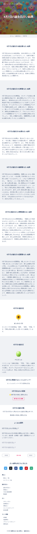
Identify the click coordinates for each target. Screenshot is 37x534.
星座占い (5, 489)
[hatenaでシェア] (21, 468)
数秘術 (5, 494)
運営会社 (5, 524)
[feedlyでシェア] (31, 468)
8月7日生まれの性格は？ (10, 428)
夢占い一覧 (6, 478)
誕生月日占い (7, 487)
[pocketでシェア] (26, 468)
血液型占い (6, 503)
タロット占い (7, 501)
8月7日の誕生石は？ (9, 447)
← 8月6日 (5, 455)
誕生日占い (18, 36)
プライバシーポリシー (9, 521)
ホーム (12, 36)
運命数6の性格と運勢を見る (18, 415)
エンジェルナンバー (8, 508)
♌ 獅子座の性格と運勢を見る (18, 395)
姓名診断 (5, 510)
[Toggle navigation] (31, 4)
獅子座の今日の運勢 (18, 398)
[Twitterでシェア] (5, 468)
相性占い (5, 505)
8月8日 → (31, 455)
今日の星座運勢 (7, 492)
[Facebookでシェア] (16, 468)
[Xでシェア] (10, 468)
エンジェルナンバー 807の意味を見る (18, 383)
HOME (5, 517)
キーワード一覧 (7, 480)
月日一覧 (19, 455)
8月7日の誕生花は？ (9, 442)
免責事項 (5, 519)
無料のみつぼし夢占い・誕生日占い (12, 4)
